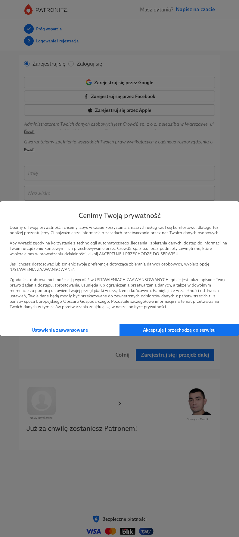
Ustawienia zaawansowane (60, 330)
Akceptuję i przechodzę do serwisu (179, 330)
